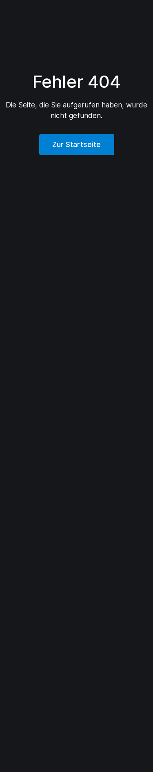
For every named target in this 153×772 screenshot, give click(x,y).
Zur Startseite (76, 144)
